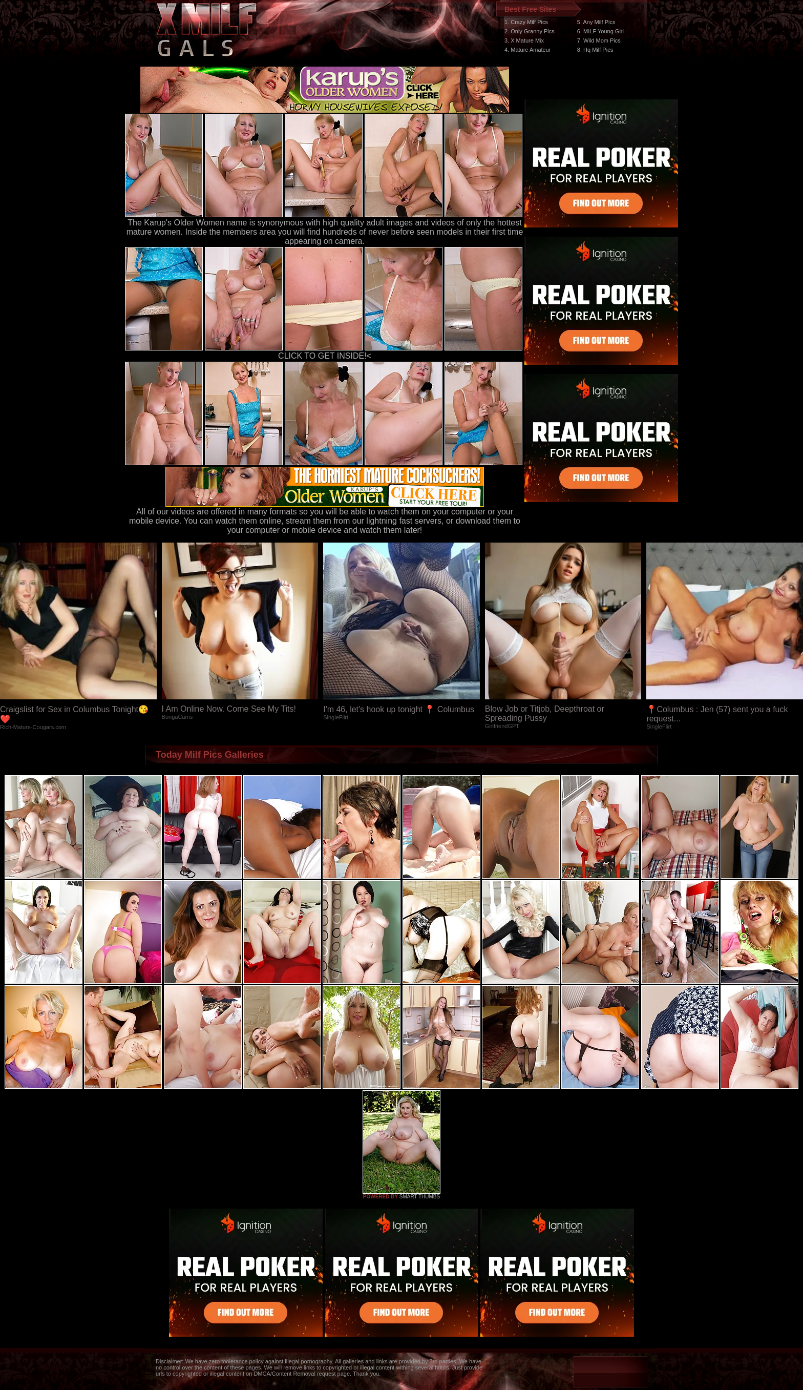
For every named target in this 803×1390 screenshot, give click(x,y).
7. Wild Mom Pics (599, 40)
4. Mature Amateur (527, 50)
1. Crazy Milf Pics (526, 22)
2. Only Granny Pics (529, 31)
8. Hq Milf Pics (595, 50)
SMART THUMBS (419, 1196)
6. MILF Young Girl (600, 31)
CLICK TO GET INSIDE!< (324, 355)
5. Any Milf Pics (596, 22)
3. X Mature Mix (524, 40)
